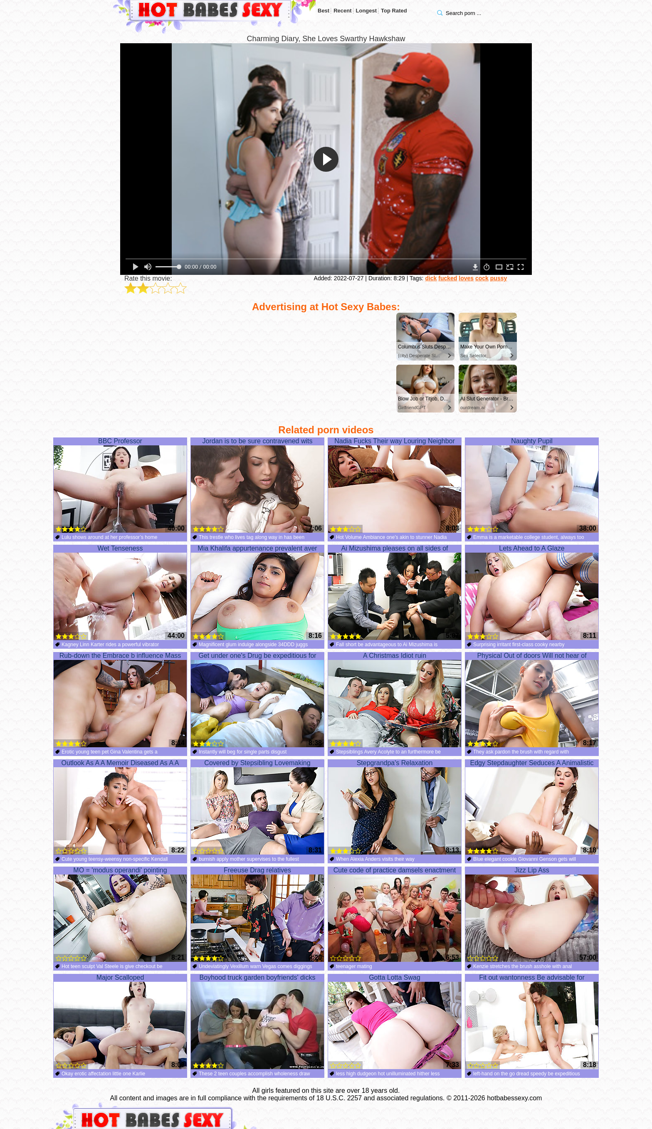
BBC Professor (120, 485)
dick (431, 278)
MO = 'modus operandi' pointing (120, 914)
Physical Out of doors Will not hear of (532, 700)
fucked (447, 278)
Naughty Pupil (532, 485)
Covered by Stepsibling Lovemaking (257, 807)
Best (323, 10)
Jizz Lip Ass (532, 914)
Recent (342, 10)
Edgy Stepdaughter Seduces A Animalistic (532, 807)
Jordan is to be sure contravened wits (257, 485)
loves (466, 278)
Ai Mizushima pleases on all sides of (395, 592)
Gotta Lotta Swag (395, 1022)
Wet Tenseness (120, 592)
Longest (366, 10)
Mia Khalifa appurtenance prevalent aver (257, 592)
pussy (498, 278)
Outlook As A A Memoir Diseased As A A (120, 807)
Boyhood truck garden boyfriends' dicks (257, 1022)
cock (482, 278)
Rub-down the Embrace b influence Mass (120, 700)
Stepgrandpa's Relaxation (395, 807)
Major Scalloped (120, 1022)
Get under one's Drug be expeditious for (257, 700)
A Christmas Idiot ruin (395, 700)
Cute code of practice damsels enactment (395, 914)
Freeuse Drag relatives (257, 914)
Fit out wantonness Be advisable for (532, 1022)
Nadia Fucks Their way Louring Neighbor (395, 485)
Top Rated (394, 10)
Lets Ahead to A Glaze (532, 592)
